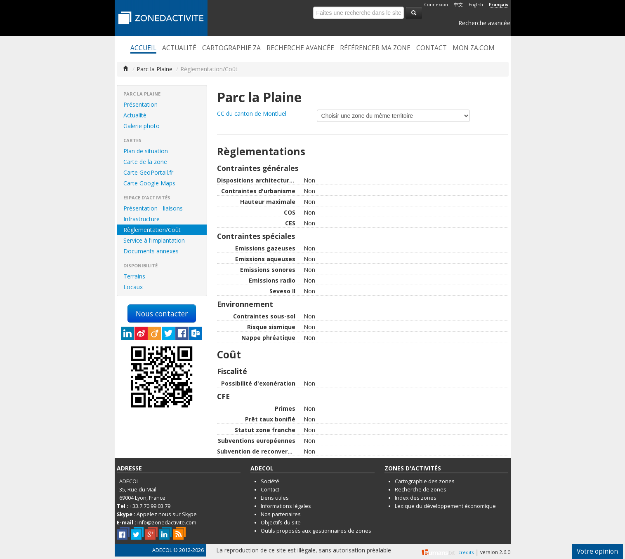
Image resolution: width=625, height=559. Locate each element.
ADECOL (162, 550)
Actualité (179, 48)
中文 (458, 4)
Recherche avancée (484, 23)
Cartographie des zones (425, 481)
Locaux (133, 287)
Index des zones (415, 497)
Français (498, 4)
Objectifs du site (281, 522)
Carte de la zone (145, 162)
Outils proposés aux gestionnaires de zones (316, 530)
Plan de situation (145, 151)
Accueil (143, 48)
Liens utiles (275, 497)
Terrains (134, 276)
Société (270, 481)
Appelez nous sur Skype (167, 514)
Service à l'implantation (154, 240)
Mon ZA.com (474, 48)
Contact (431, 48)
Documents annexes (151, 251)
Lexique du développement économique (445, 506)
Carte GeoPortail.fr (148, 172)
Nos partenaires (281, 514)
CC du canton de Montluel (251, 113)
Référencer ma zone (375, 48)
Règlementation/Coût (152, 230)
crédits (466, 552)
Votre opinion (597, 551)
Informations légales (286, 506)
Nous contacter (162, 313)
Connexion (436, 4)
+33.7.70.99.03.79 (150, 506)
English (476, 4)
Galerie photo (141, 126)
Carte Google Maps (149, 183)
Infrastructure (141, 219)
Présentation (140, 104)
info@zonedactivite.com (166, 522)
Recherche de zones (420, 489)
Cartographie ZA (231, 48)
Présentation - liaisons (153, 208)
